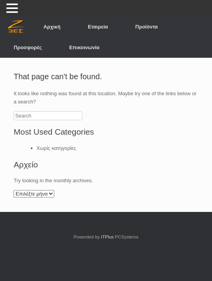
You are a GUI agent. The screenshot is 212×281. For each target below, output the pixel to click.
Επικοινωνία (84, 47)
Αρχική (52, 27)
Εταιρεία (98, 27)
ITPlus (107, 237)
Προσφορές (28, 47)
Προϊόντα (146, 27)
